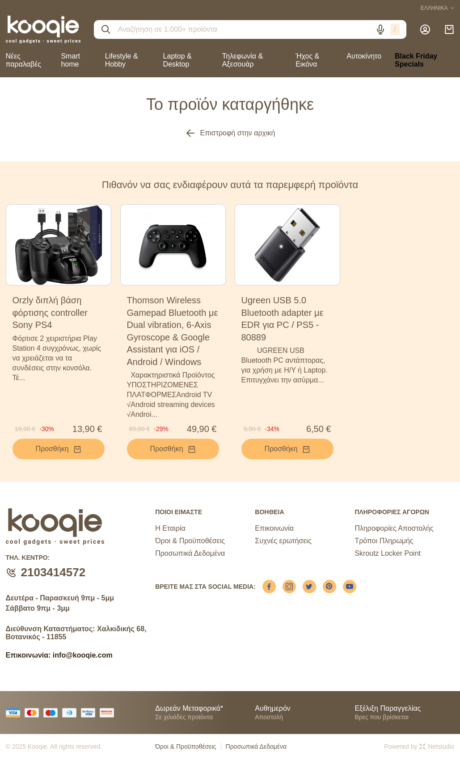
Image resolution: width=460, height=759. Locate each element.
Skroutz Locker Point (387, 553)
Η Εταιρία (170, 528)
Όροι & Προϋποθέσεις (190, 541)
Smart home (70, 60)
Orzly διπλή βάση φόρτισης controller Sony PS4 (50, 312)
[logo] (43, 29)
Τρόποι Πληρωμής (383, 541)
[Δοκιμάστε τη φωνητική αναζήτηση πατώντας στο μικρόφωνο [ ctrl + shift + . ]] (380, 29)
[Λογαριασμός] (425, 29)
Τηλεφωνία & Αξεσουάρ (242, 60)
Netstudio (436, 746)
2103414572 (53, 572)
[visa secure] (90, 712)
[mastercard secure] (109, 712)
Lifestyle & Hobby (121, 60)
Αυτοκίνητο (363, 56)
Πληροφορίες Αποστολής (393, 528)
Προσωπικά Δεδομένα (190, 553)
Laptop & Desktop (177, 60)
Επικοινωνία (274, 528)
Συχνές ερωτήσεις (283, 541)
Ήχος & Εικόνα (307, 60)
